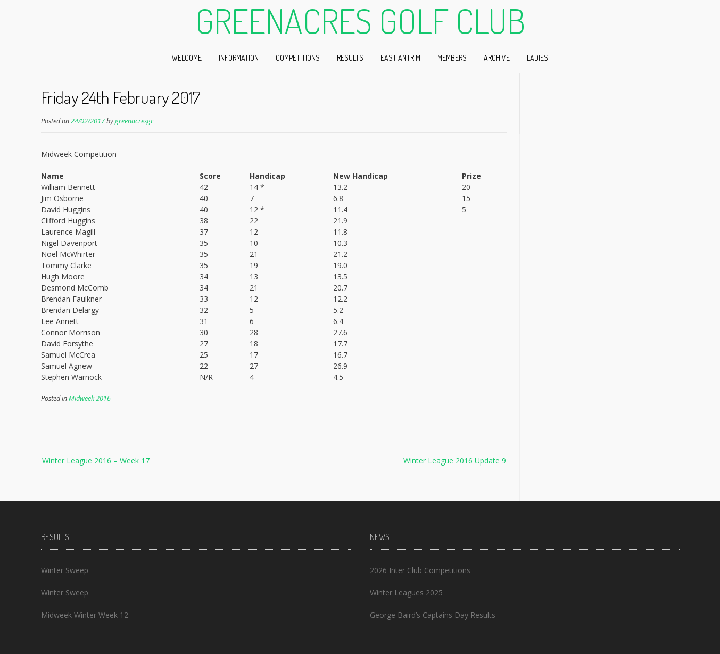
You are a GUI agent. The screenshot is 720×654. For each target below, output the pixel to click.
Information (239, 57)
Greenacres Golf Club (360, 21)
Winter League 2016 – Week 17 (96, 461)
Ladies (537, 57)
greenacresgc (134, 121)
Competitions (298, 57)
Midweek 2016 (90, 398)
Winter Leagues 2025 (406, 592)
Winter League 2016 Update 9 (454, 461)
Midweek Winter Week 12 (84, 615)
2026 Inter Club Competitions (420, 570)
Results (350, 57)
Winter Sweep (64, 570)
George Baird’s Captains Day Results (432, 615)
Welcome (187, 57)
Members (452, 57)
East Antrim (400, 57)
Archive (497, 57)
